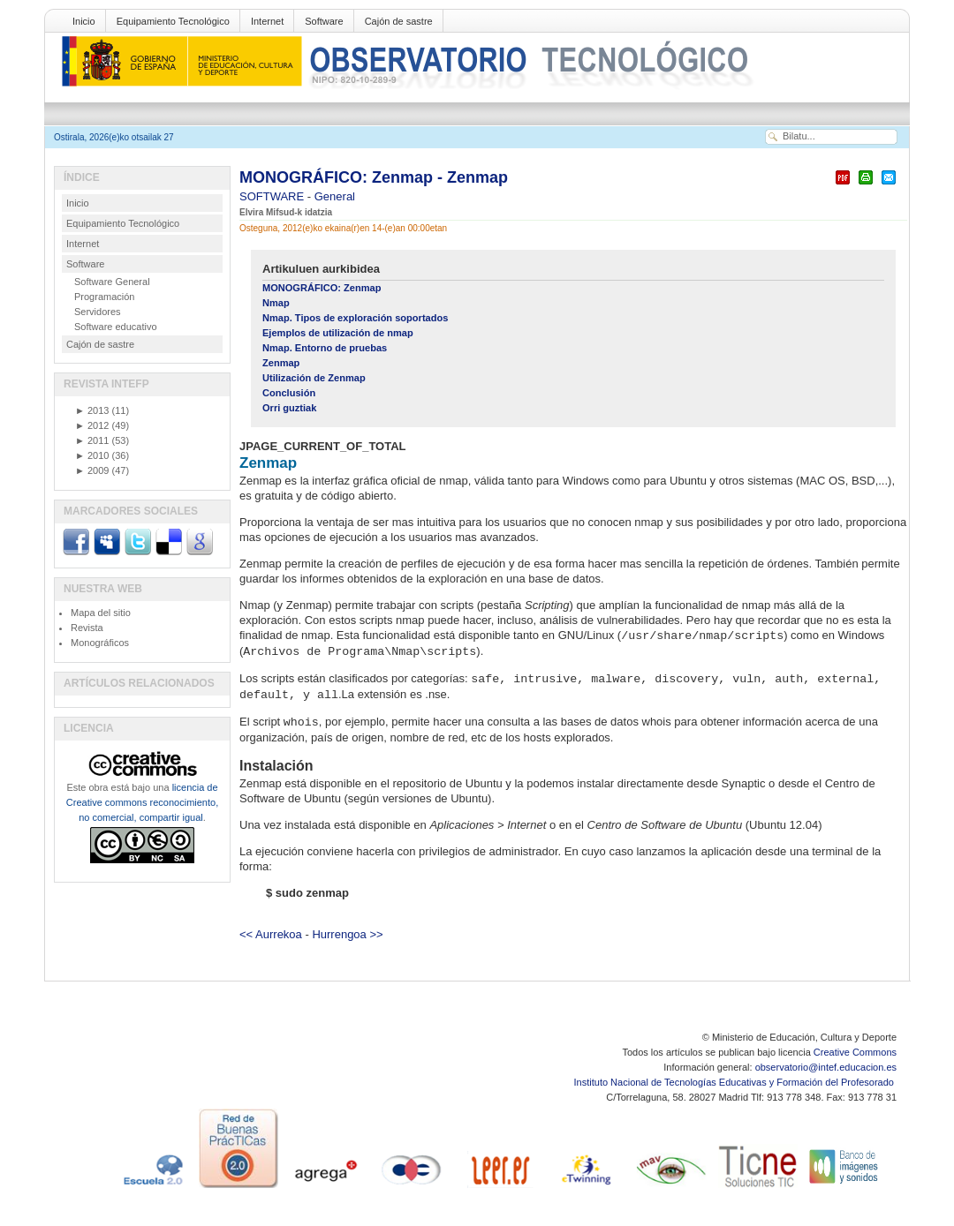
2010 (92, 455)
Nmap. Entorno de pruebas (324, 347)
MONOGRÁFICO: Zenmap (321, 287)
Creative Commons (855, 1052)
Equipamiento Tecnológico (173, 21)
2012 (92, 425)
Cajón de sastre (399, 21)
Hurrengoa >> (347, 934)
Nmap (276, 302)
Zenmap (280, 362)
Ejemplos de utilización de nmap (337, 332)
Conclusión (288, 392)
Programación (104, 296)
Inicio (83, 21)
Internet (267, 21)
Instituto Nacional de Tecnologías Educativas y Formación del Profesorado (735, 1082)
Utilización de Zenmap (314, 377)
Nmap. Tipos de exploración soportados (355, 317)
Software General (112, 281)
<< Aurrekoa (270, 934)
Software (324, 21)
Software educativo (115, 326)
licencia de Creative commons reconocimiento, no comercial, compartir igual (142, 802)
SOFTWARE (273, 196)
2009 (92, 470)
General (334, 196)
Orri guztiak (289, 407)
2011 (92, 440)
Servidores (97, 311)
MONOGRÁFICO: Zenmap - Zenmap (373, 177)
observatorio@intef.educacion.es (826, 1067)
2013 (92, 410)
